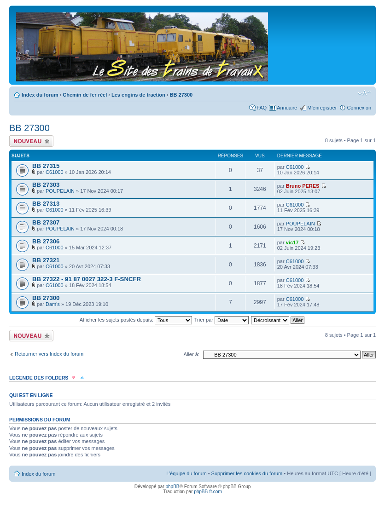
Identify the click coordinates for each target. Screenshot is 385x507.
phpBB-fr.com (208, 491)
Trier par (221, 320)
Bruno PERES (303, 186)
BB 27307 (45, 222)
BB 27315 (45, 165)
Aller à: (191, 354)
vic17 (292, 242)
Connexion (359, 107)
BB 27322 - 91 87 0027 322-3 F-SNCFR (86, 279)
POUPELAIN (60, 191)
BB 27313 (45, 203)
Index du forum (40, 95)
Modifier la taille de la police (364, 93)
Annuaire (287, 107)
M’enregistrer (322, 107)
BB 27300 (181, 95)
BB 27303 (45, 184)
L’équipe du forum (186, 473)
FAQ (262, 107)
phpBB (172, 486)
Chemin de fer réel (85, 95)
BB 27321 (45, 260)
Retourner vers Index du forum (49, 354)
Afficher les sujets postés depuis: (136, 320)
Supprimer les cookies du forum (247, 473)
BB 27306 (45, 241)
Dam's (53, 304)
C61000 (55, 172)
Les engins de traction (138, 95)
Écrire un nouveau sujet (31, 141)
